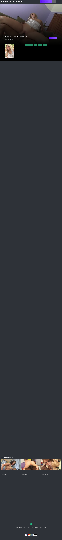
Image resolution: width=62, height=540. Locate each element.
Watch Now (53, 38)
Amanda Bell (8, 58)
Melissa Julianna (24, 472)
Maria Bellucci (3, 472)
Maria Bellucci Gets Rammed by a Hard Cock (11, 471)
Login (54, 1)
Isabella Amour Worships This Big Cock (51, 471)
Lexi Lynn (43, 472)
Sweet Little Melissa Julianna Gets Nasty (32, 471)
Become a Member (46, 1)
